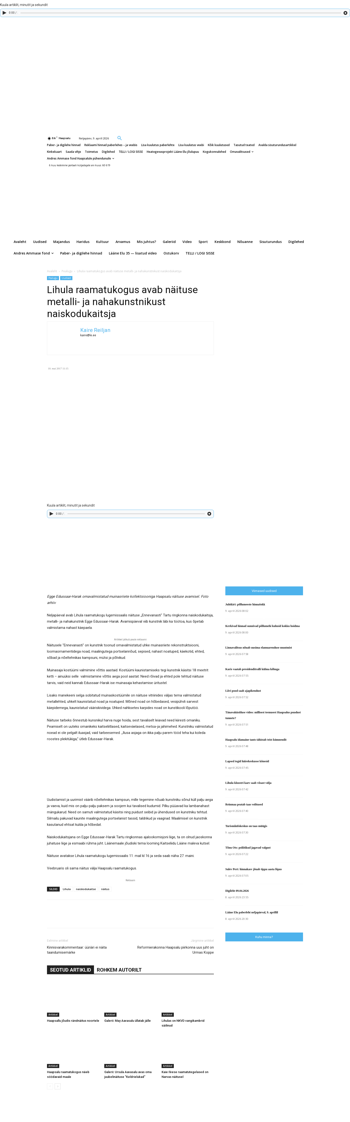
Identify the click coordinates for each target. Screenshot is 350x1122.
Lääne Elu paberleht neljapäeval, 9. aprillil (251, 912)
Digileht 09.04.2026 (237, 890)
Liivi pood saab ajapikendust (243, 690)
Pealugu (67, 271)
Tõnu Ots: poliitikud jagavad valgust (248, 847)
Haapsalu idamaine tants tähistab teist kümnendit (255, 739)
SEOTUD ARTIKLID (70, 970)
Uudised (66, 278)
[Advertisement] (287, 482)
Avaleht (52, 271)
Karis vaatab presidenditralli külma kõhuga (252, 669)
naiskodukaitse (86, 889)
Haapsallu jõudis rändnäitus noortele (73, 1020)
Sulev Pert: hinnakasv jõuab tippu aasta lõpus (253, 869)
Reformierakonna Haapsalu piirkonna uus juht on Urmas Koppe (175, 950)
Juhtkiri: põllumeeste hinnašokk (245, 604)
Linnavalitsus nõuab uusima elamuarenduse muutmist (258, 647)
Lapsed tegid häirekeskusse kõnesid (247, 761)
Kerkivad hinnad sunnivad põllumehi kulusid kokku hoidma (262, 626)
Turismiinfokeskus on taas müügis (246, 826)
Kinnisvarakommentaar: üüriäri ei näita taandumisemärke (77, 950)
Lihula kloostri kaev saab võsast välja (248, 783)
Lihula (67, 889)
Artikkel (53, 1014)
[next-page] (58, 1086)
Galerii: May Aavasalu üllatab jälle (127, 1020)
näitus (105, 889)
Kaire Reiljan (95, 330)
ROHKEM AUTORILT (119, 970)
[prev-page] (50, 1086)
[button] (119, 138)
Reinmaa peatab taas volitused (244, 804)
